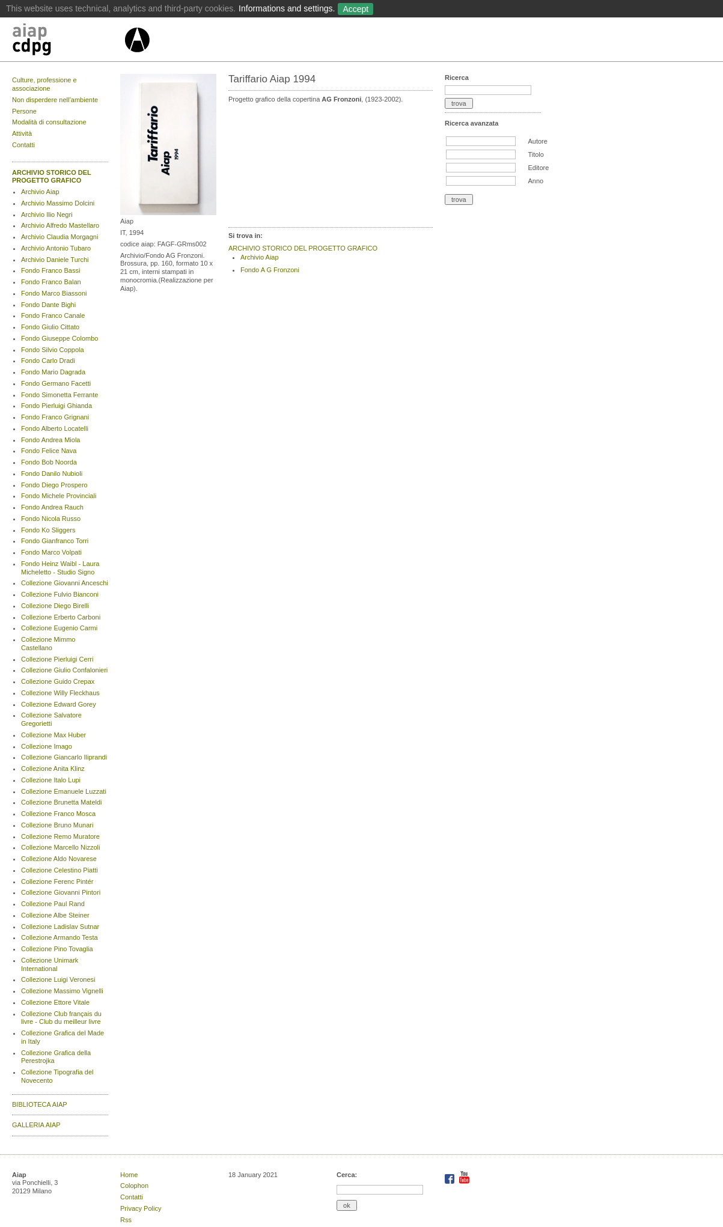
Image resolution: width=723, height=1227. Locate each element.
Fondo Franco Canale (53, 315)
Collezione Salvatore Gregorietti (51, 719)
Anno (535, 180)
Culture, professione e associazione (44, 84)
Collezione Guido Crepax (57, 681)
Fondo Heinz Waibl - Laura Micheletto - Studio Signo (60, 568)
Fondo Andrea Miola (50, 439)
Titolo (536, 154)
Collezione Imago (46, 746)
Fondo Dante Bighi (48, 304)
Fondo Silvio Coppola (52, 349)
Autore (537, 141)
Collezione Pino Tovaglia (57, 948)
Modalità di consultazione (49, 122)
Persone (24, 111)
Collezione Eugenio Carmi (59, 628)
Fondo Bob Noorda (49, 462)
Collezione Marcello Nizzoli (60, 847)
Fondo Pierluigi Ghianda (56, 405)
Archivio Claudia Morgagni (59, 236)
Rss (126, 1219)
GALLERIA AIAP (36, 1124)
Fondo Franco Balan (51, 281)
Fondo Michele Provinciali (58, 495)
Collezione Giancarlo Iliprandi (64, 757)
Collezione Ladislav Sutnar (60, 926)
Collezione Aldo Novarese (59, 858)
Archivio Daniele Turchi (55, 259)
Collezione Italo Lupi (51, 780)
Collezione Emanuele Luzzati (63, 791)
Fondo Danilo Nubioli (51, 473)
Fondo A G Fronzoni (269, 269)
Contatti (23, 144)
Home (129, 1174)
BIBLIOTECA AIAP (39, 1104)
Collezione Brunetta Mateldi (61, 802)
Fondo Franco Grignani (55, 417)
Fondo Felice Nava (48, 450)
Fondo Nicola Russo (51, 518)
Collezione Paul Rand (53, 903)
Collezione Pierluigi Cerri (57, 659)
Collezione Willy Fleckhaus (60, 692)
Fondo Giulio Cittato (50, 326)
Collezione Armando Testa (59, 937)
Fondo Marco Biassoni (54, 293)
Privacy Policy (140, 1208)
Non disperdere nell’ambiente (55, 99)
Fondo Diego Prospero (54, 485)
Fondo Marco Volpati (51, 552)
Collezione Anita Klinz (53, 768)
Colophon (134, 1185)
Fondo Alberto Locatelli (54, 428)
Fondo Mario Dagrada (53, 372)
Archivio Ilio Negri (47, 214)
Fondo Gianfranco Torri (54, 540)
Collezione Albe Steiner (55, 915)
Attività (22, 133)
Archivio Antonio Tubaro (56, 248)
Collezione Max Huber (53, 734)
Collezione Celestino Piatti (59, 870)
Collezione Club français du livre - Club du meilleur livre (61, 1018)
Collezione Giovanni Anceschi (64, 582)
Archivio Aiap (40, 191)
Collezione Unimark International (49, 964)
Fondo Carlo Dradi (48, 360)
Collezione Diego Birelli (55, 605)
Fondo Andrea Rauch (52, 507)
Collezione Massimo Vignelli (62, 990)
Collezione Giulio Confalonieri (64, 670)
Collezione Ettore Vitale (55, 1002)
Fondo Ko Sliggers (48, 530)
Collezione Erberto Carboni (60, 617)
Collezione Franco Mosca (58, 813)
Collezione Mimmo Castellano (48, 643)
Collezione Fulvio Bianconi (60, 594)
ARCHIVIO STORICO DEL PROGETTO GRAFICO (51, 176)
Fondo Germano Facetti (56, 383)
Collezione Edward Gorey (58, 704)
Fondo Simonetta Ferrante (59, 394)
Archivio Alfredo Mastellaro (60, 225)
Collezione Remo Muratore (60, 836)
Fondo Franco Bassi (50, 270)
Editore (538, 167)
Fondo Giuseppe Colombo (59, 338)
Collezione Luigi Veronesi (58, 979)
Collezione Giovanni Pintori (60, 892)
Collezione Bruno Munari (57, 825)
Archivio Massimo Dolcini (57, 203)
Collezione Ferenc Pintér (57, 881)
